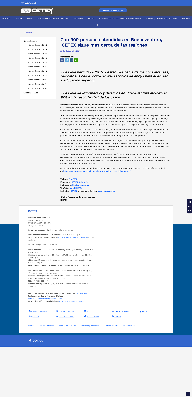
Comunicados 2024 (37, 53)
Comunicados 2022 (37, 62)
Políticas (31, 376)
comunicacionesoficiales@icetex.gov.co (45, 349)
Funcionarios (129, 376)
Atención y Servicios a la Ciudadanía (161, 18)
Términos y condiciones (91, 376)
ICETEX (73, 241)
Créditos (18, 18)
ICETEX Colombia (79, 232)
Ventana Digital (82, 344)
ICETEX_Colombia (65, 362)
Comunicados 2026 (37, 45)
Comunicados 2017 (37, 84)
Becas (29, 18)
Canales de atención (67, 376)
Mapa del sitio (112, 376)
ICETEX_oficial (91, 367)
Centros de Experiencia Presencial (73, 288)
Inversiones (78, 18)
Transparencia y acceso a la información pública (120, 18)
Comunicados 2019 (37, 75)
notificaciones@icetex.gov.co (71, 352)
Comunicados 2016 (37, 88)
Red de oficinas (47, 376)
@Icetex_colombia (80, 235)
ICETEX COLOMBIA (37, 362)
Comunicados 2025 (37, 49)
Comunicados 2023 (37, 58)
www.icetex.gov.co (106, 241)
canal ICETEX (76, 238)
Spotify (116, 367)
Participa (186, 18)
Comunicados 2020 (37, 71)
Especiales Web (30, 93)
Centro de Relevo (120, 362)
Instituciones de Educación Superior (53, 18)
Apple (143, 362)
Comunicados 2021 (37, 67)
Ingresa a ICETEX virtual (113, 10)
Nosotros (6, 18)
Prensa (91, 18)
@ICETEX (73, 229)
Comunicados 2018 (37, 80)
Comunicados (30, 41)
